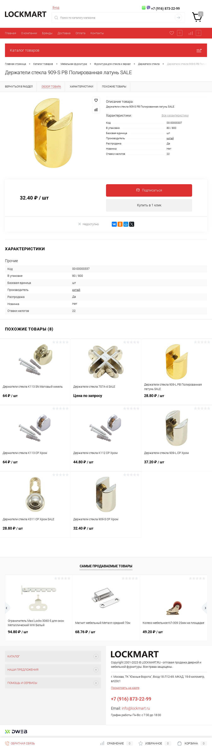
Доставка (64, 33)
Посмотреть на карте (125, 688)
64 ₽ (35, 398)
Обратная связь (20, 743)
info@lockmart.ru (136, 708)
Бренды (47, 33)
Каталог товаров (106, 50)
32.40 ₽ (105, 531)
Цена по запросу (105, 398)
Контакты (97, 33)
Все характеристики (175, 115)
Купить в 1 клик (149, 205)
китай (170, 138)
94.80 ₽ (18, 632)
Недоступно (88, 224)
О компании (29, 33)
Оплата (81, 33)
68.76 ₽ (85, 632)
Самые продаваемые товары (106, 566)
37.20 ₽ (176, 464)
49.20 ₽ (153, 632)
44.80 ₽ (105, 464)
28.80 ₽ (176, 398)
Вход (56, 7)
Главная (10, 33)
